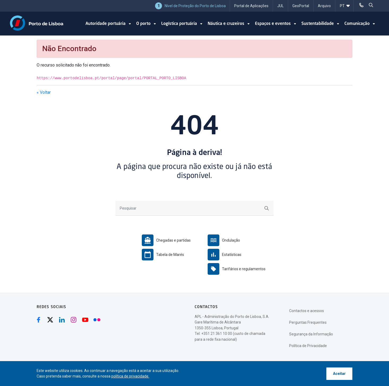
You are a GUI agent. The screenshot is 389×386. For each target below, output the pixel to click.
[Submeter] (267, 208)
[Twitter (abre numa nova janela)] (50, 320)
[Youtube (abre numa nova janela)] (85, 320)
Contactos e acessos (306, 311)
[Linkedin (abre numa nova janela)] (62, 320)
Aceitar (339, 373)
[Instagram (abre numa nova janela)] (73, 320)
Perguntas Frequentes (308, 322)
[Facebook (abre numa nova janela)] (38, 320)
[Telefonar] (361, 5)
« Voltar (44, 92)
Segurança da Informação (311, 334)
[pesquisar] (371, 5)
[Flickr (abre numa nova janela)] (97, 320)
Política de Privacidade (308, 346)
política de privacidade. (130, 376)
